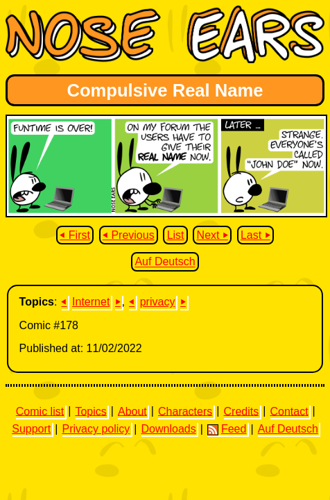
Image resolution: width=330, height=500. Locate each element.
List (175, 235)
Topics (90, 411)
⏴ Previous (129, 235)
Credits (241, 411)
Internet (91, 302)
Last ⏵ (255, 235)
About (132, 411)
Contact (289, 411)
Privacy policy (96, 429)
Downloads (168, 429)
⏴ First (75, 235)
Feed (226, 429)
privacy (157, 302)
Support (31, 429)
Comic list (40, 411)
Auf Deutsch (164, 262)
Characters (185, 411)
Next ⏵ (212, 235)
